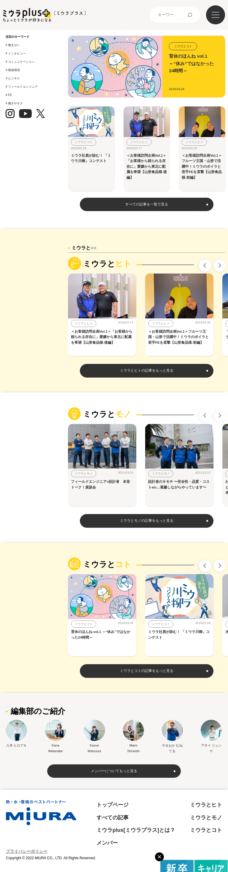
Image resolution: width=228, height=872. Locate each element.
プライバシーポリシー (27, 851)
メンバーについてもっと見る (114, 771)
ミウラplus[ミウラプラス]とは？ (135, 830)
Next (219, 265)
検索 (190, 15)
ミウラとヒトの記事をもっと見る (146, 370)
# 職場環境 (14, 70)
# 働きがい (14, 45)
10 (191, 264)
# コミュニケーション (21, 61)
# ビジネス (14, 78)
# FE (10, 95)
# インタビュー (17, 53)
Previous (205, 265)
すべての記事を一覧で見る (146, 204)
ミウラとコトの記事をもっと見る (146, 671)
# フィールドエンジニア (23, 86)
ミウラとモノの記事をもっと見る (146, 520)
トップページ (112, 805)
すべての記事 (112, 818)
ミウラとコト (206, 830)
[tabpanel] (106, 315)
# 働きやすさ (15, 103)
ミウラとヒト (206, 805)
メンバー (107, 843)
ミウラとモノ (206, 818)
